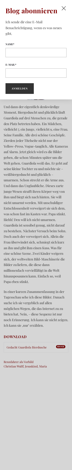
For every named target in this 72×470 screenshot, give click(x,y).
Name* (36, 49)
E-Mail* (36, 70)
